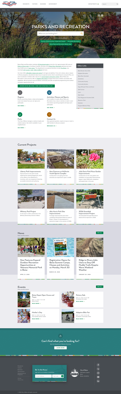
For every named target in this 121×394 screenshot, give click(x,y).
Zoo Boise (63, 68)
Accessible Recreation (74, 41)
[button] (81, 33)
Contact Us (51, 119)
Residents (26, 4)
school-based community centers (50, 77)
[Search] (110, 4)
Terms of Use (20, 379)
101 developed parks (43, 64)
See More (21, 105)
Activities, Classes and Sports (58, 97)
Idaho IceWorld (38, 70)
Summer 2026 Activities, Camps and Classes (53, 41)
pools (31, 70)
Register (21, 97)
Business (43, 4)
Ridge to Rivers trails (23, 66)
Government (53, 4)
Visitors (34, 4)
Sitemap (19, 378)
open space (32, 68)
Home (3, 10)
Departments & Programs (22, 374)
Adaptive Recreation (42, 78)
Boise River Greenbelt (55, 66)
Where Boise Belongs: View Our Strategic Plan (36, 86)
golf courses (26, 70)
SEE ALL (99, 232)
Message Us (51, 126)
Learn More (60, 347)
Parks (20, 119)
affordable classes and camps (34, 73)
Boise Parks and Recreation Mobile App (60, 44)
